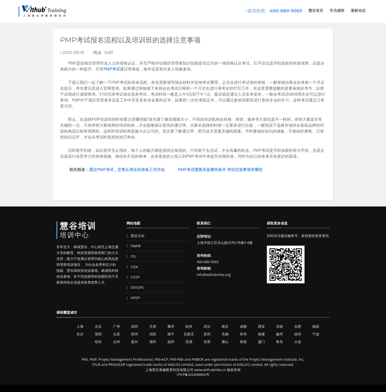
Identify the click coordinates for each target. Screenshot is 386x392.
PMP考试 (111, 69)
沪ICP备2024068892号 (193, 374)
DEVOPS (135, 287)
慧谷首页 (315, 10)
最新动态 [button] (358, 10)
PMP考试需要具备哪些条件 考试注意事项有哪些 (220, 169)
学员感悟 (337, 10)
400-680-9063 (286, 11)
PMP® (134, 246)
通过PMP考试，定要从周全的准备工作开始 (126, 169)
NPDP (133, 297)
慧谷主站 (136, 235)
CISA (132, 266)
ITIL (131, 256)
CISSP (133, 277)
